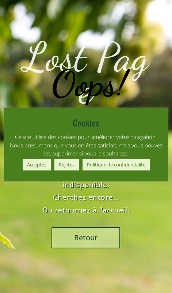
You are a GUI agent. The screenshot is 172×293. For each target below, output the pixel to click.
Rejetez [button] (66, 164)
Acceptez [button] (36, 164)
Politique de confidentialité (116, 164)
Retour (86, 238)
